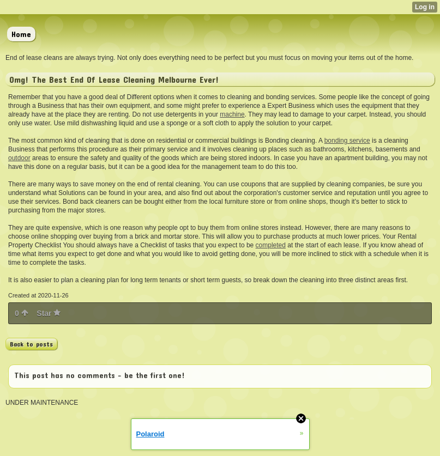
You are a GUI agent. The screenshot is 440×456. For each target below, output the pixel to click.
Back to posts (31, 344)
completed (271, 245)
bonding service (347, 140)
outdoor (19, 158)
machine (232, 114)
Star (49, 313)
